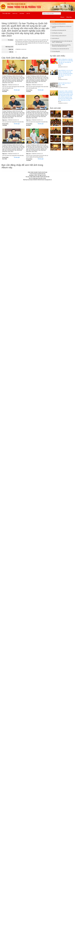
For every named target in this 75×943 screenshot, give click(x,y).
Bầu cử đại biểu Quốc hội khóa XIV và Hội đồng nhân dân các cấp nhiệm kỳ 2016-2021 (61, 45)
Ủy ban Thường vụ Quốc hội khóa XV (59, 35)
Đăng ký (62, 17)
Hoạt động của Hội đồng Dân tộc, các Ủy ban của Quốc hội (61, 27)
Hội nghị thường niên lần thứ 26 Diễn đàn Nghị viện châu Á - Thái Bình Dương (62, 42)
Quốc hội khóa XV (55, 38)
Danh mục (15, 13)
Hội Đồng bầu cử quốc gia (57, 33)
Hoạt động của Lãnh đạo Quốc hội (58, 23)
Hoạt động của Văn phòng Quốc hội (59, 30)
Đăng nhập (69, 17)
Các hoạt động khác (56, 51)
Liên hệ (28, 13)
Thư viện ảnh (6, 13)
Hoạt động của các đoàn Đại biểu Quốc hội (60, 48)
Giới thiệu (22, 13)
